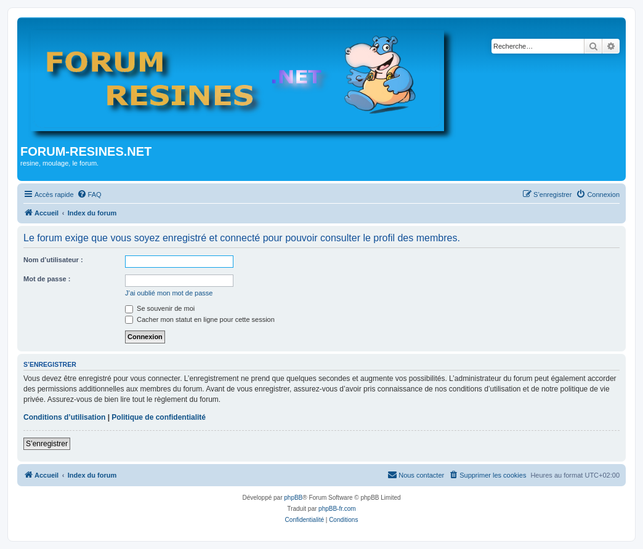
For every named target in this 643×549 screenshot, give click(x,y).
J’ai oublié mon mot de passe (168, 293)
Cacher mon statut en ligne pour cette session (200, 319)
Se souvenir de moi (160, 308)
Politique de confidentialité (158, 417)
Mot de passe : (46, 279)
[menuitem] (89, 194)
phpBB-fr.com (337, 508)
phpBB (293, 497)
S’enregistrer (47, 443)
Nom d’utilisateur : (53, 259)
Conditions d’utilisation (64, 417)
